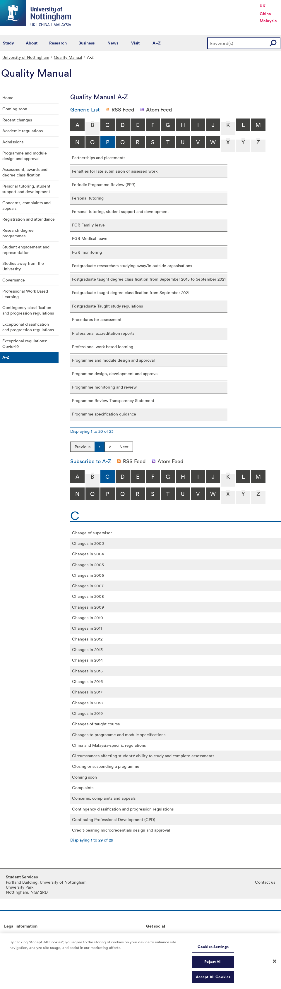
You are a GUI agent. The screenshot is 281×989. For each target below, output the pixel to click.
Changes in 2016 (87, 681)
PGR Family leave (88, 225)
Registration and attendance (28, 219)
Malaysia (268, 21)
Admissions (12, 142)
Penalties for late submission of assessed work (114, 171)
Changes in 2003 (88, 543)
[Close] (274, 964)
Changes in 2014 (87, 660)
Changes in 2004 (88, 554)
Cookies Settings (213, 950)
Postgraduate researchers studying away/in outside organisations (132, 265)
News (112, 43)
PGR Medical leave (89, 238)
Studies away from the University (23, 266)
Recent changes (17, 120)
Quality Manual (68, 57)
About (31, 43)
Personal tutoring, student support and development (26, 188)
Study (8, 43)
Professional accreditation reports (103, 333)
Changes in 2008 (88, 596)
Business (86, 43)
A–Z (157, 43)
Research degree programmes (18, 232)
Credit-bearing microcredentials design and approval (121, 830)
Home (7, 97)
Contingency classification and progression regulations (28, 310)
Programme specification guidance (104, 414)
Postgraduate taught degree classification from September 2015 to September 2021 (149, 279)
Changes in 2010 (87, 617)
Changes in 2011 (87, 628)
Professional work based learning (102, 346)
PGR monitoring (87, 252)
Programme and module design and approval (24, 155)
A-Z (5, 357)
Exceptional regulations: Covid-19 (24, 343)
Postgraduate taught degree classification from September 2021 (130, 292)
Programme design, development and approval (115, 373)
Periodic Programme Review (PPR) (103, 184)
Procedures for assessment (96, 319)
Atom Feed (159, 109)
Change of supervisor (92, 532)
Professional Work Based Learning (25, 293)
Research (58, 43)
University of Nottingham (25, 57)
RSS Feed (123, 109)
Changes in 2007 (88, 585)
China (265, 14)
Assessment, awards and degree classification (24, 172)
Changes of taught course (96, 724)
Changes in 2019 (87, 713)
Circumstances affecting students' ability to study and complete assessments (143, 755)
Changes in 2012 (87, 639)
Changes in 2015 (87, 671)
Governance (13, 280)
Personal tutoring (88, 198)
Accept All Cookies (213, 980)
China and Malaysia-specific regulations (109, 745)
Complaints (82, 787)
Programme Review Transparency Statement (113, 400)
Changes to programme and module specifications (118, 734)
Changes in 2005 (88, 564)
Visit (135, 43)
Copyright (13, 935)
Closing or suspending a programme (105, 766)
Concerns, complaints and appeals (26, 205)
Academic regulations (22, 130)
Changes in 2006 (88, 575)
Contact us (265, 882)
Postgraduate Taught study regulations (107, 306)
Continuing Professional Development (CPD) (113, 819)
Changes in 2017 (87, 692)
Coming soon (14, 108)
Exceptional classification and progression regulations (28, 326)
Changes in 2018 (87, 702)
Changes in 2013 (87, 649)
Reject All (213, 965)
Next (123, 446)
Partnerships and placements (98, 157)
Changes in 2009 (88, 607)
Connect (154, 935)
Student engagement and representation (25, 249)
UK (262, 6)
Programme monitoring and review (104, 387)
